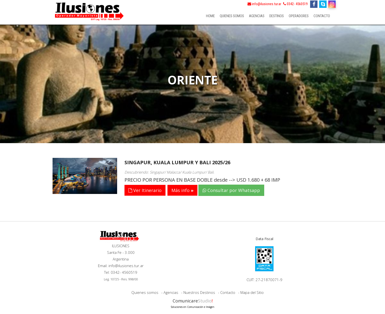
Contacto (322, 16)
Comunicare (192, 303)
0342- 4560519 (295, 4)
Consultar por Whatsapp (231, 190)
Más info (180, 190)
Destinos (276, 16)
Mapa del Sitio (252, 292)
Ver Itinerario (145, 190)
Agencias (256, 16)
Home (210, 16)
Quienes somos (232, 16)
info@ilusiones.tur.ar (264, 4)
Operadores (299, 16)
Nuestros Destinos (199, 292)
